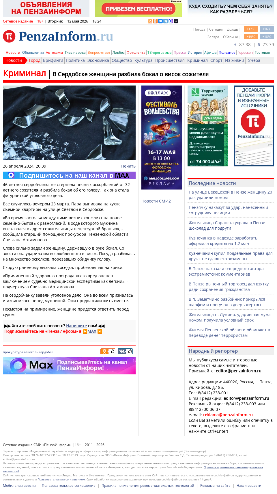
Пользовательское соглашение (69, 485)
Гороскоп (245, 52)
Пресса (180, 52)
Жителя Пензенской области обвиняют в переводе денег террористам (229, 332)
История (195, 52)
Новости (13, 52)
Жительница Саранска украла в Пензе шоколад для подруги (227, 225)
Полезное (227, 52)
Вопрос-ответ (99, 52)
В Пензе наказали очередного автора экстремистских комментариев (226, 271)
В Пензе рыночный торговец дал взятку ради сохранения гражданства (229, 286)
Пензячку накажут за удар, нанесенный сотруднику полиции (228, 210)
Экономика (98, 60)
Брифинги (53, 60)
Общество (122, 60)
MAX (91, 331)
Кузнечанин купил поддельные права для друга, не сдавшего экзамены (231, 255)
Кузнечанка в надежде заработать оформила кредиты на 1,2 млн (223, 240)
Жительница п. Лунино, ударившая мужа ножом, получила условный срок (230, 317)
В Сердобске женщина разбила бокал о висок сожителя (131, 74)
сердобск (46, 352)
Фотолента (136, 52)
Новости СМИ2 (156, 201)
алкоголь (31, 352)
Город (34, 60)
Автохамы (54, 52)
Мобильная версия (19, 485)
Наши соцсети (249, 485)
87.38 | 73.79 (254, 44)
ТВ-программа (159, 52)
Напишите (76, 325)
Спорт (216, 60)
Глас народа (75, 52)
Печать (128, 166)
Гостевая (262, 52)
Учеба (254, 60)
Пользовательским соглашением (61, 479)
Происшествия (170, 60)
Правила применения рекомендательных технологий (148, 485)
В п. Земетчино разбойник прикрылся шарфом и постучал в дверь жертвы (227, 301)
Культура (143, 60)
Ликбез (119, 52)
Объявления (33, 52)
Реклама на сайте (215, 485)
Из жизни (234, 60)
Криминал (197, 60)
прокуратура (13, 352)
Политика (75, 60)
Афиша (210, 52)
